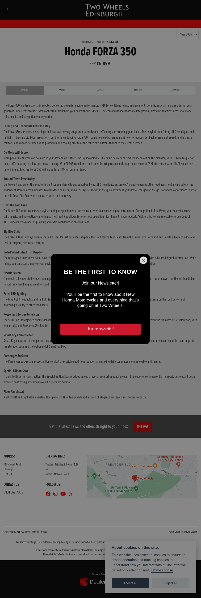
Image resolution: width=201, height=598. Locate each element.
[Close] (143, 260)
